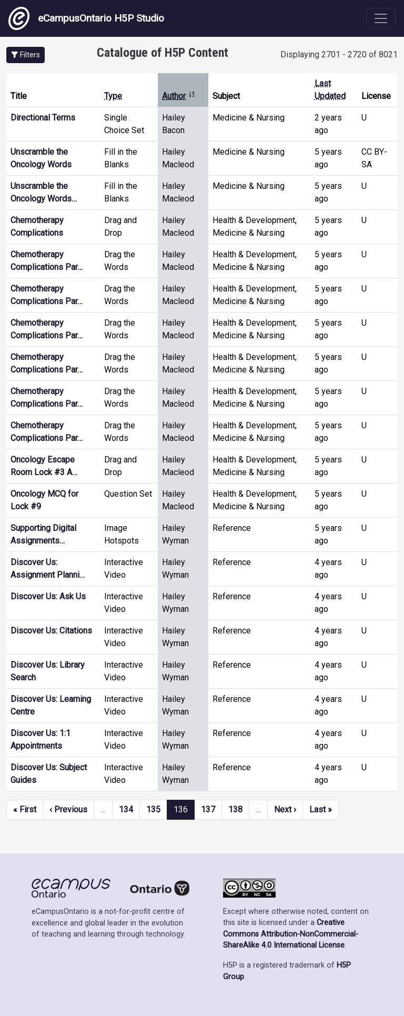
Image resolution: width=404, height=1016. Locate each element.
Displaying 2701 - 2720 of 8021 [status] (339, 54)
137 (208, 809)
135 (153, 809)
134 (126, 809)
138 (235, 809)
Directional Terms (43, 118)
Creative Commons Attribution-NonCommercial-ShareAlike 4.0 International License (290, 934)
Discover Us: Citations (51, 631)
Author (179, 96)
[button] (25, 55)
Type (113, 96)
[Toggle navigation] (381, 18)
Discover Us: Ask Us (48, 596)
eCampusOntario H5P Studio (86, 18)
